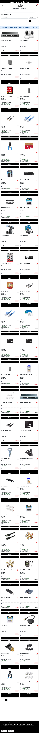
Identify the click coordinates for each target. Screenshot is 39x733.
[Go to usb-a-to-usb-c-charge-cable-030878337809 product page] (10, 544)
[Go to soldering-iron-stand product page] (10, 656)
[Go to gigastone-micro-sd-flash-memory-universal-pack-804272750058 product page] (10, 349)
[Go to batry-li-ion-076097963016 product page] (29, 210)
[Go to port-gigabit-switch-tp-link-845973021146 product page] (29, 600)
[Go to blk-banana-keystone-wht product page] (10, 572)
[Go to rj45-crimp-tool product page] (10, 684)
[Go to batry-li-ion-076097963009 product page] (10, 628)
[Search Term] (19, 11)
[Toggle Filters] (37, 17)
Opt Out (10, 730)
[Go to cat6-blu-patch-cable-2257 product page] (10, 321)
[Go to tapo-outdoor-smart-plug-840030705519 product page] (29, 238)
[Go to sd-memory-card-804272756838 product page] (10, 294)
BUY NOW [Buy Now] (9, 55)
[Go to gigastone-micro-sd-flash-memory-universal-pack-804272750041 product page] (29, 349)
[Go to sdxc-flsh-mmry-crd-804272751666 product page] (10, 99)
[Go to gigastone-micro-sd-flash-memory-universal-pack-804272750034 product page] (29, 433)
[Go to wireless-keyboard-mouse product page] (29, 182)
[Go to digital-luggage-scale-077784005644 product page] (10, 461)
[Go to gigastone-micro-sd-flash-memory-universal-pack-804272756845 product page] (29, 154)
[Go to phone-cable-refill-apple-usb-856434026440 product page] (29, 572)
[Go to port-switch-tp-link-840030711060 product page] (10, 43)
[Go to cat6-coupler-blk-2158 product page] (10, 210)
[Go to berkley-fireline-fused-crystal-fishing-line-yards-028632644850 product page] (29, 461)
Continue (4, 730)
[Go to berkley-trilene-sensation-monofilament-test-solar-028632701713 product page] (10, 238)
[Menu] (2, 6)
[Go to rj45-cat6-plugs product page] (29, 489)
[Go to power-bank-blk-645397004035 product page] (10, 377)
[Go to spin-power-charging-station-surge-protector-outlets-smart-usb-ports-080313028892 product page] (10, 266)
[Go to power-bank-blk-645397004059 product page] (29, 99)
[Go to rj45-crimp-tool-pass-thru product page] (10, 154)
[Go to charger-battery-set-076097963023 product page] (10, 182)
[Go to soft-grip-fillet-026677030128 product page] (29, 628)
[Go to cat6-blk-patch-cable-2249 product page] (29, 294)
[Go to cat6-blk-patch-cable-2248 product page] (10, 433)
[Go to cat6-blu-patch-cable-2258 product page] (29, 126)
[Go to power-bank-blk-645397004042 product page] (10, 71)
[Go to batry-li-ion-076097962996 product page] (29, 516)
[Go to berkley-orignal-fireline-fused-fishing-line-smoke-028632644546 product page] (29, 405)
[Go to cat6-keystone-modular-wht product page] (10, 516)
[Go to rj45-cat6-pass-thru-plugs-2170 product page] (29, 377)
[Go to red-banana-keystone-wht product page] (29, 544)
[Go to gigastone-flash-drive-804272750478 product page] (10, 600)
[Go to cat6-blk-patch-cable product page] (10, 126)
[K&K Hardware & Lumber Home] (19, 5)
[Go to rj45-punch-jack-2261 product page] (10, 405)
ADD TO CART (10, 80)
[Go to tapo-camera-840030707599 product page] (29, 43)
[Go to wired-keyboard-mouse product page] (10, 489)
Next (37, 20)
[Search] (34, 11)
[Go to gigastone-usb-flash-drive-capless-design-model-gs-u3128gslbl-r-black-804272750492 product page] (29, 266)
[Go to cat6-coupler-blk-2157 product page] (29, 656)
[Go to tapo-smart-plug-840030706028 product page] (29, 321)
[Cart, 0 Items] (36, 5)
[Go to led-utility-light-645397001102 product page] (29, 71)
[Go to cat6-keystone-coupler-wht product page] (29, 684)
